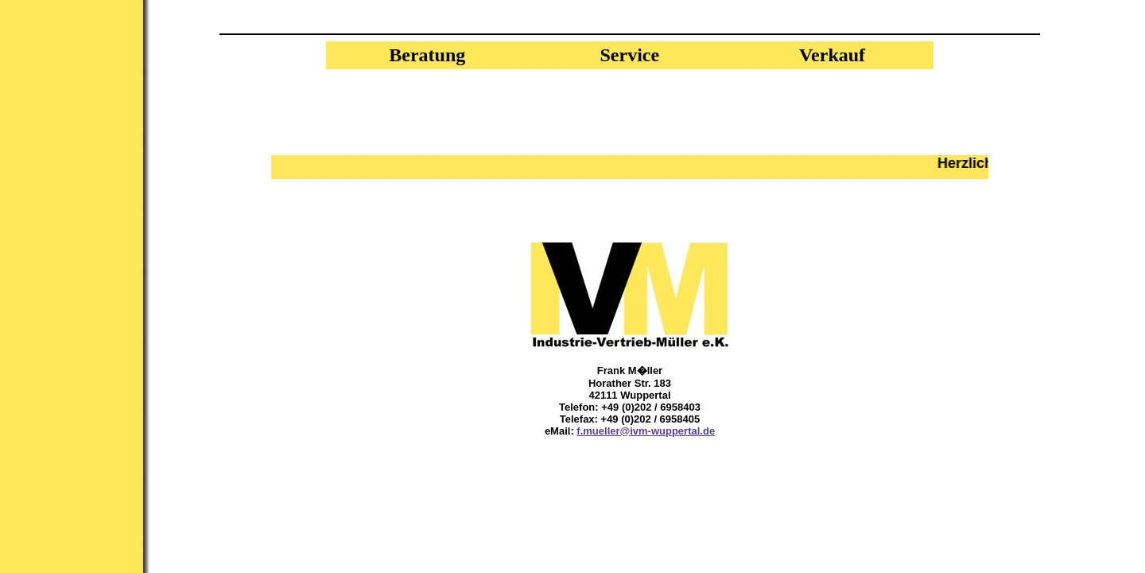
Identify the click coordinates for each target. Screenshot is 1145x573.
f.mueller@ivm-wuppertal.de (645, 431)
